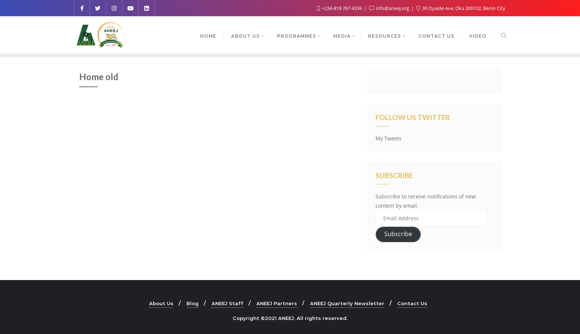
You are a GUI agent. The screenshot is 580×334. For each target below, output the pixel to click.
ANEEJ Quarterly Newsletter (347, 303)
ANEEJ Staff (227, 303)
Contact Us (412, 303)
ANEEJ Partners (276, 303)
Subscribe (398, 234)
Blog (192, 303)
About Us (161, 303)
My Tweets (388, 138)
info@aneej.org (389, 8)
